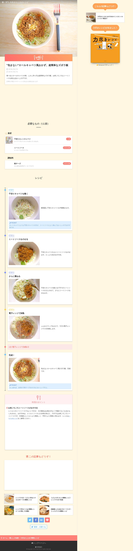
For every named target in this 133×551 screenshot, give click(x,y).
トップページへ (38, 543)
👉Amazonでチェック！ (105, 65)
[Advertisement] (38, 101)
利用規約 (38, 547)
